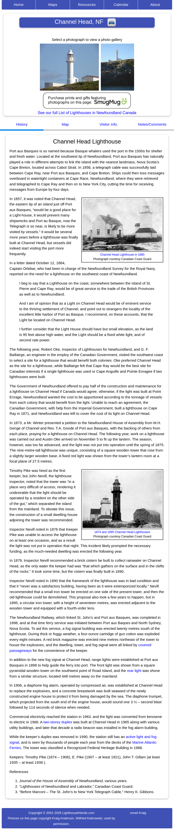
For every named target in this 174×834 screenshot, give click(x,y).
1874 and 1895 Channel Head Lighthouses (122, 532)
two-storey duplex (57, 722)
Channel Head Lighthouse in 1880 (122, 254)
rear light (134, 670)
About (155, 4)
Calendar (121, 4)
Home (18, 4)
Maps (52, 4)
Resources (87, 4)
